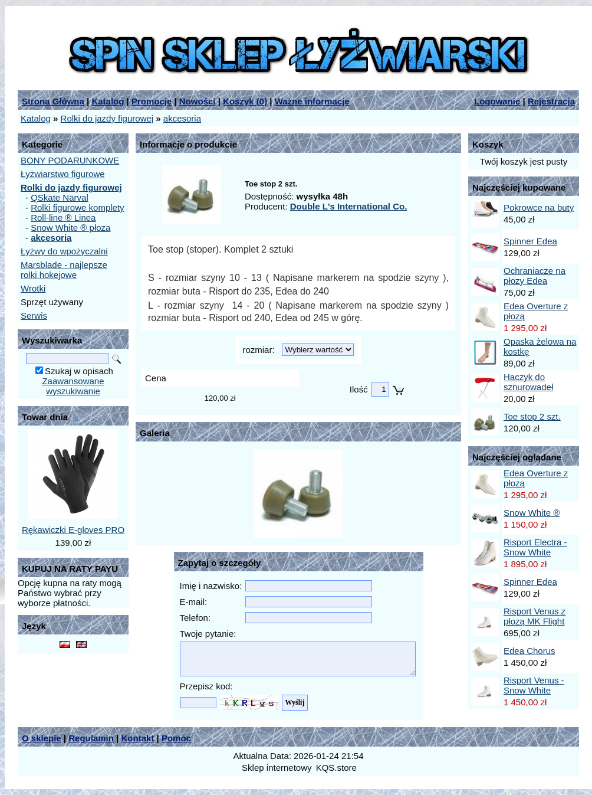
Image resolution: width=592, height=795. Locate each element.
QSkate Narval (59, 197)
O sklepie (41, 738)
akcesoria (182, 118)
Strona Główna (53, 101)
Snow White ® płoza (70, 228)
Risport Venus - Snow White (534, 685)
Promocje (151, 101)
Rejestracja (551, 101)
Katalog (107, 101)
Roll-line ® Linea (63, 217)
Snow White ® (532, 513)
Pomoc (176, 738)
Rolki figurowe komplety (77, 207)
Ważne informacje (312, 101)
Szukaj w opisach (79, 371)
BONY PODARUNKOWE (70, 160)
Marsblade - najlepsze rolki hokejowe (64, 270)
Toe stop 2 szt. (532, 416)
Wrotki (33, 288)
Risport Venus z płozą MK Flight (534, 616)
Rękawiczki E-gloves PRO (73, 530)
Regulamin (91, 738)
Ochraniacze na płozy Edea (534, 276)
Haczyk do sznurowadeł (528, 382)
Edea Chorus (529, 651)
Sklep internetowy (276, 768)
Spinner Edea (530, 241)
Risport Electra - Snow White (535, 547)
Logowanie (497, 101)
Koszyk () (245, 101)
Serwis (34, 315)
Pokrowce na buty (539, 207)
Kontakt (137, 738)
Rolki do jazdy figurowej (107, 118)
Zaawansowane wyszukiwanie (73, 386)
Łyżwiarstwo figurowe (63, 174)
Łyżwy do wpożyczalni (64, 251)
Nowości (197, 101)
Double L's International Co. (348, 206)
